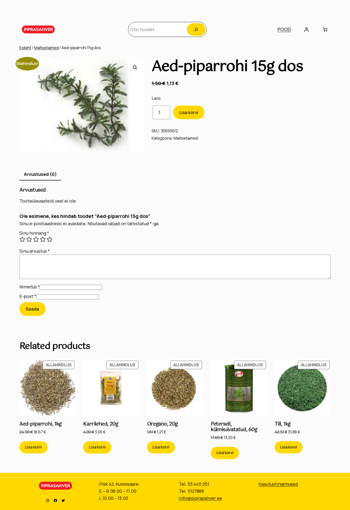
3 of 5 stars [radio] (36, 239)
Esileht (25, 47)
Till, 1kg (282, 424)
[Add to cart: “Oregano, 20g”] (161, 447)
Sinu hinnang (34, 233)
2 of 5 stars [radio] (29, 239)
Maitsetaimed (46, 47)
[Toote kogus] (161, 112)
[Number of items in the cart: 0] (325, 29)
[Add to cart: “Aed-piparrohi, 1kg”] (33, 447)
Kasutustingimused (278, 484)
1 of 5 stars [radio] (22, 239)
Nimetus (29, 287)
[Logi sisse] (306, 29)
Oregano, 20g (162, 424)
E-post (27, 296)
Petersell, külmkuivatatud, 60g (234, 427)
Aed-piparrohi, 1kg (40, 424)
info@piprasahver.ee (200, 498)
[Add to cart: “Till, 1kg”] (289, 447)
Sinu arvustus (34, 251)
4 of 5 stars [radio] (43, 239)
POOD (284, 29)
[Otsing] (196, 29)
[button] (135, 67)
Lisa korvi (188, 112)
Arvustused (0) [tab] (40, 174)
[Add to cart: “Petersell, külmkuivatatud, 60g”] (225, 453)
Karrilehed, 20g (100, 424)
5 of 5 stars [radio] (49, 239)
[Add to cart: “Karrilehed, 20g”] (97, 447)
